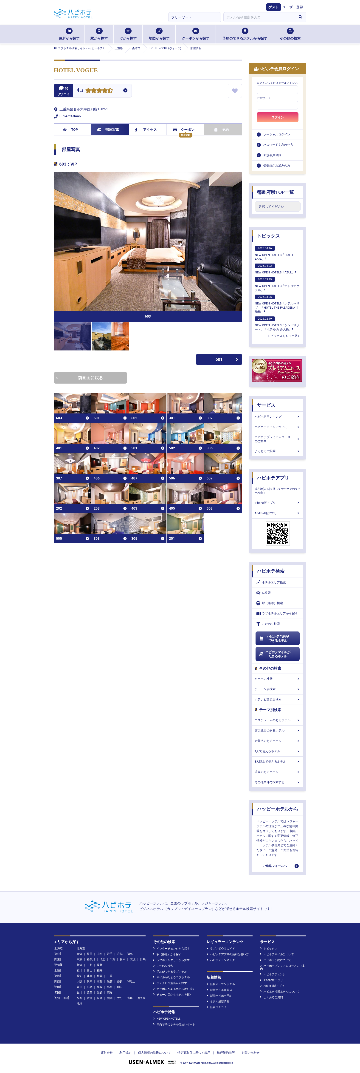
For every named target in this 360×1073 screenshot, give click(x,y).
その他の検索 (290, 34)
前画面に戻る (79, 377)
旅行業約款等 (226, 1052)
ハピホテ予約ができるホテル (273, 638)
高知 (109, 992)
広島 (89, 987)
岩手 (109, 953)
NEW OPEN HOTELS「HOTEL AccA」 (274, 253)
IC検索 (263, 593)
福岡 (79, 998)
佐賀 (89, 998)
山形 (99, 953)
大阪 (79, 981)
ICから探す (127, 34)
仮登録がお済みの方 (276, 165)
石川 (79, 970)
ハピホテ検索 (270, 571)
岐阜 (89, 976)
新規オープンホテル (221, 984)
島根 (109, 987)
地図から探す (159, 34)
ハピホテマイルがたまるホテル (274, 654)
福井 (99, 970)
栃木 (122, 959)
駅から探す (99, 34)
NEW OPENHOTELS (166, 1018)
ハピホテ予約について (275, 960)
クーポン (183, 130)
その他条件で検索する (278, 782)
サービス (266, 405)
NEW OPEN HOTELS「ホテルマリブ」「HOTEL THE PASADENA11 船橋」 (277, 304)
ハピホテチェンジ (273, 974)
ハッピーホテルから (277, 809)
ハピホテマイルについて (278, 427)
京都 (99, 981)
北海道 (81, 948)
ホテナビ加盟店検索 (278, 699)
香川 (79, 992)
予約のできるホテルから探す (244, 34)
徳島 (89, 992)
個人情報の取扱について (154, 1052)
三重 (109, 976)
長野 (99, 965)
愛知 (79, 976)
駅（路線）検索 (269, 603)
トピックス (268, 235)
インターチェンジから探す (171, 948)
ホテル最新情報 (218, 1001)
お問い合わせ (250, 1052)
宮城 (120, 953)
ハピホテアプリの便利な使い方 (228, 954)
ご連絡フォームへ (275, 866)
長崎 (99, 998)
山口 (120, 987)
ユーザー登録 (292, 7)
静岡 (99, 976)
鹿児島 (141, 998)
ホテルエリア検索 (271, 582)
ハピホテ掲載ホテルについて (279, 991)
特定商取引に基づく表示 (193, 1052)
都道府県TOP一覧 (275, 192)
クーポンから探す (195, 34)
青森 (79, 953)
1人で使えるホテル (278, 751)
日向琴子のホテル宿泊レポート (174, 1024)
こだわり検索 (268, 624)
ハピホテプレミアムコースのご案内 (278, 439)
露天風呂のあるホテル (278, 730)
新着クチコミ (217, 1007)
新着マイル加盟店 (219, 990)
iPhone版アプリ (278, 503)
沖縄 (79, 1003)
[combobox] (259, 17)
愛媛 (99, 992)
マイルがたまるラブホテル (171, 977)
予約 (221, 130)
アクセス (146, 130)
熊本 (109, 998)
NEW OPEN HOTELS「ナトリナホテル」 (277, 284)
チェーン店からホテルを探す (172, 994)
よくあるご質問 (278, 451)
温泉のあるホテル (278, 772)
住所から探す (69, 34)
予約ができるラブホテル (170, 971)
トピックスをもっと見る (283, 336)
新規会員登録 (272, 155)
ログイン (277, 117)
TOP (70, 130)
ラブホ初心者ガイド (221, 948)
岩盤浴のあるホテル (278, 741)
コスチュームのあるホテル (278, 720)
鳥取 (99, 987)
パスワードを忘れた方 (278, 144)
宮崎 (130, 998)
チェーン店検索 (278, 689)
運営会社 (107, 1052)
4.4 (79, 91)
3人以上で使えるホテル (278, 761)
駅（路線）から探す (167, 954)
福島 (130, 953)
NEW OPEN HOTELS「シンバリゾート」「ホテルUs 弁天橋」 (277, 323)
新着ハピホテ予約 (219, 995)
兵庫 (89, 981)
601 (227, 359)
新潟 (79, 965)
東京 (79, 959)
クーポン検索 (278, 678)
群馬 (143, 959)
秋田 (89, 953)
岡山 (79, 987)
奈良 (120, 981)
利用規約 (125, 1052)
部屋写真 (108, 130)
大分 (120, 998)
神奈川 (91, 959)
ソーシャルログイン (276, 134)
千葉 (112, 959)
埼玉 (102, 959)
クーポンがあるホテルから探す (174, 988)
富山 (89, 970)
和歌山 (131, 981)
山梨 (89, 965)
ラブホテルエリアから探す (277, 614)
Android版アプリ (278, 513)
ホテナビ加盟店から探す (170, 983)
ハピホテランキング (278, 416)
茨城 (132, 959)
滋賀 (109, 981)
